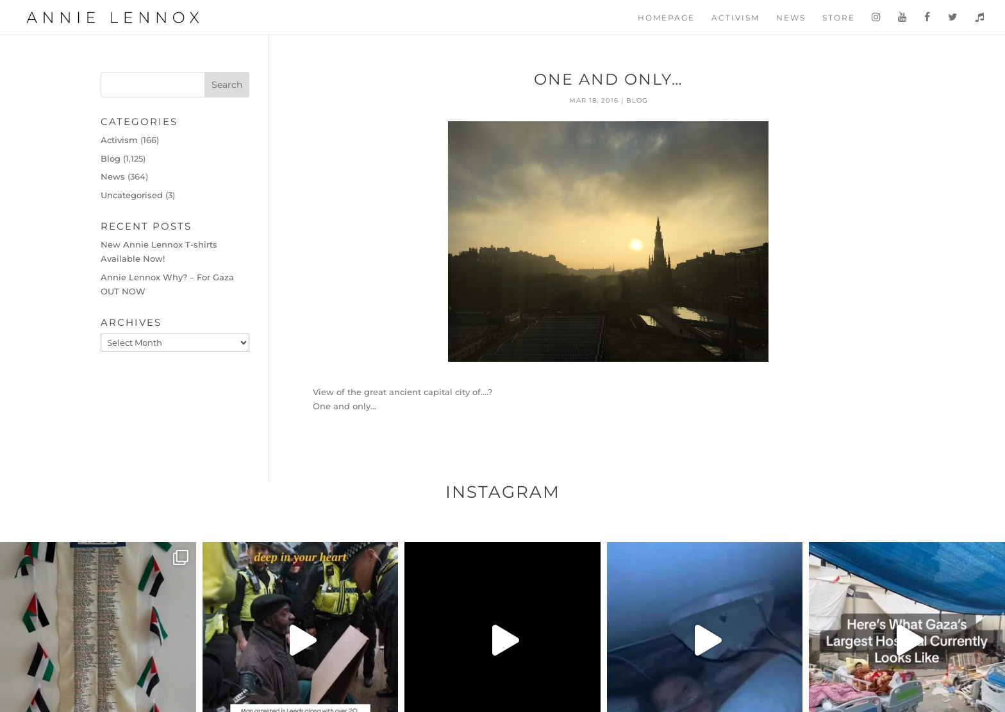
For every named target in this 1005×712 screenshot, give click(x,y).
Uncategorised (132, 195)
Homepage (666, 17)
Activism (735, 17)
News (791, 17)
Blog (637, 100)
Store (838, 17)
